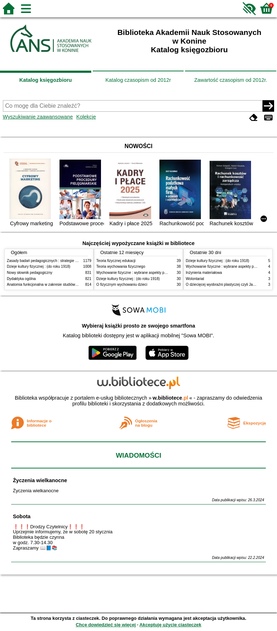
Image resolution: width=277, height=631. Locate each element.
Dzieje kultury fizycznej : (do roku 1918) (38, 266)
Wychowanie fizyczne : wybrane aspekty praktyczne (138, 273)
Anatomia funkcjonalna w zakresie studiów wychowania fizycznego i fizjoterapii (70, 284)
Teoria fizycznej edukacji (116, 261)
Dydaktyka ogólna (21, 279)
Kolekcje (86, 117)
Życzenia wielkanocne (40, 480)
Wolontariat (195, 279)
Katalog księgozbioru (45, 80)
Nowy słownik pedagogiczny (29, 273)
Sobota (22, 516)
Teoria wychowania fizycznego (120, 266)
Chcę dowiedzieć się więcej (106, 624)
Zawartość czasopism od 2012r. (230, 80)
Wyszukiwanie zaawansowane (38, 117)
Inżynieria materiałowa (204, 273)
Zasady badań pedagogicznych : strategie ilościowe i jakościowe (58, 261)
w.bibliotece (170, 398)
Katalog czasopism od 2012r (138, 80)
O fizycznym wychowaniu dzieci (121, 284)
